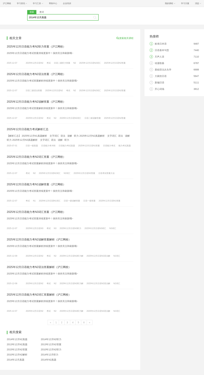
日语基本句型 (162, 50)
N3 (55, 228)
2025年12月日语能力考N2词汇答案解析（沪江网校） (39, 294)
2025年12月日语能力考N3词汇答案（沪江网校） (36, 211)
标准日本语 (161, 43)
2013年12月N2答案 (51, 344)
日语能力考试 (109, 145)
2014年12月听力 (49, 354)
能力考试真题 (124, 145)
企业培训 (67, 3)
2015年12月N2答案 (17, 349)
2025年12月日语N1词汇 (50, 201)
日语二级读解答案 (92, 118)
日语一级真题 (32, 145)
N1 (34, 201)
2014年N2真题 (48, 359)
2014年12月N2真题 (17, 339)
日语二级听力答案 (62, 63)
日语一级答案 (89, 201)
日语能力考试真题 (67, 145)
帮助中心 (53, 3)
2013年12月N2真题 (17, 344)
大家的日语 (161, 76)
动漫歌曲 (159, 63)
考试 (49, 63)
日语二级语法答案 (34, 90)
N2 (74, 63)
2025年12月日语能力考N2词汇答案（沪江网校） (36, 156)
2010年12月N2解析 (17, 354)
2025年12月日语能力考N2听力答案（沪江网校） (36, 46)
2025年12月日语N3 (34, 228)
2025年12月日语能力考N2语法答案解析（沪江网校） (39, 267)
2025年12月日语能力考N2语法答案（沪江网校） (36, 74)
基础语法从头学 (163, 69)
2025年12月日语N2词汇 (90, 63)
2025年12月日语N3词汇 (95, 228)
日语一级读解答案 (72, 201)
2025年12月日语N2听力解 (71, 256)
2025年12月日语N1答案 (89, 145)
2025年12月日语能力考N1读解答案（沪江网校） (36, 184)
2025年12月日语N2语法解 (98, 256)
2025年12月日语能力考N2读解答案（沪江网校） (36, 101)
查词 (41, 12)
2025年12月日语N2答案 (115, 63)
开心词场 (159, 89)
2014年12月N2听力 (51, 339)
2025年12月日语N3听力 (70, 228)
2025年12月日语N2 (34, 63)
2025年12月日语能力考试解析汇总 (27, 129)
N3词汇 (112, 228)
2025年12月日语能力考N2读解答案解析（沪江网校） (39, 239)
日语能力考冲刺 (48, 145)
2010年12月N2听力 (51, 349)
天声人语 (159, 56)
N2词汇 (67, 173)
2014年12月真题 (15, 359)
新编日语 (159, 82)
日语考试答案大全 (106, 173)
